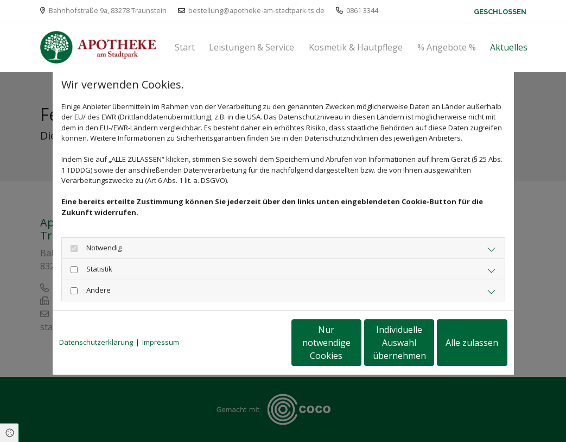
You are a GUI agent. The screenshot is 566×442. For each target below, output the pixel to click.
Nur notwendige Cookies (251, 342)
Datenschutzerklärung (96, 342)
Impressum (160, 342)
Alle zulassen (457, 343)
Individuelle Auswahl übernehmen (354, 342)
